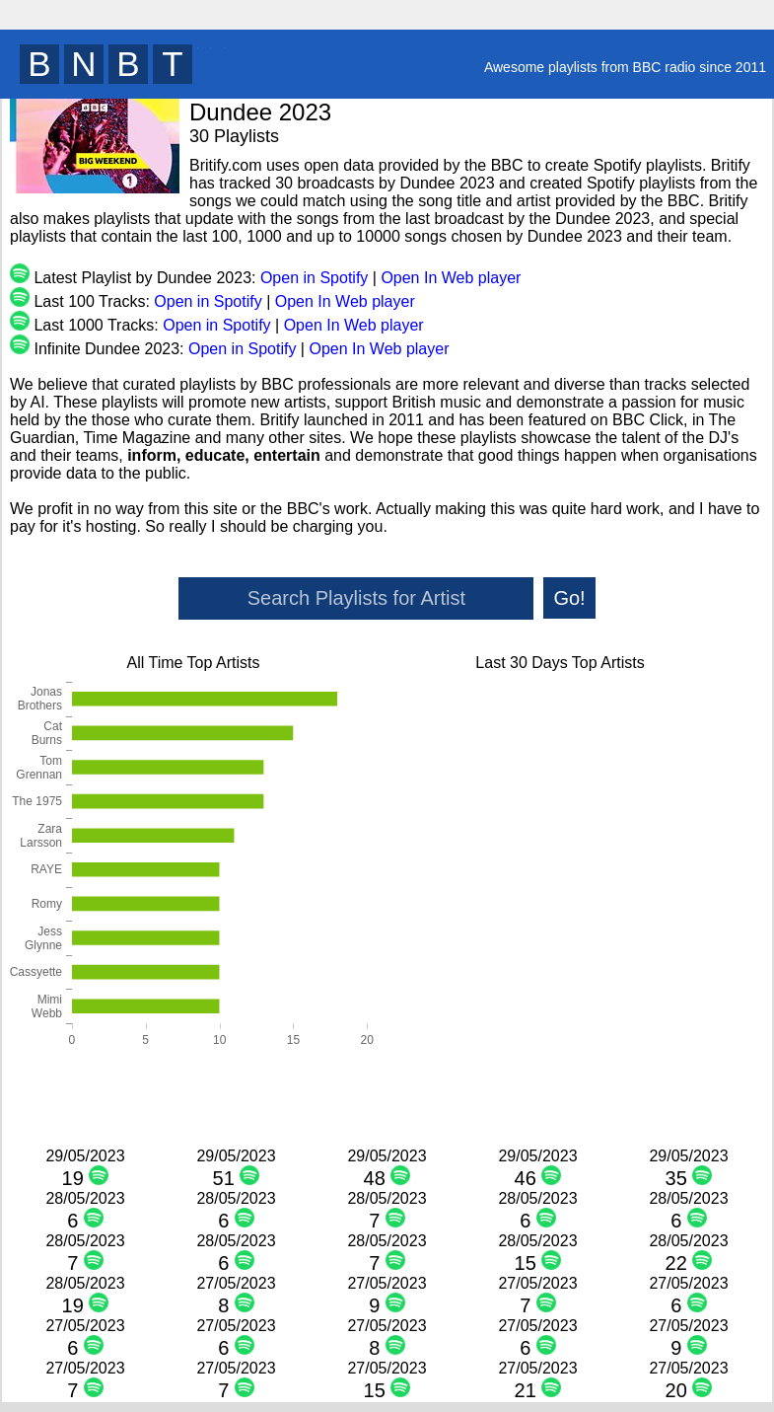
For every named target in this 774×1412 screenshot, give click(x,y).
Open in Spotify (314, 277)
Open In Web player (451, 277)
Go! (569, 598)
